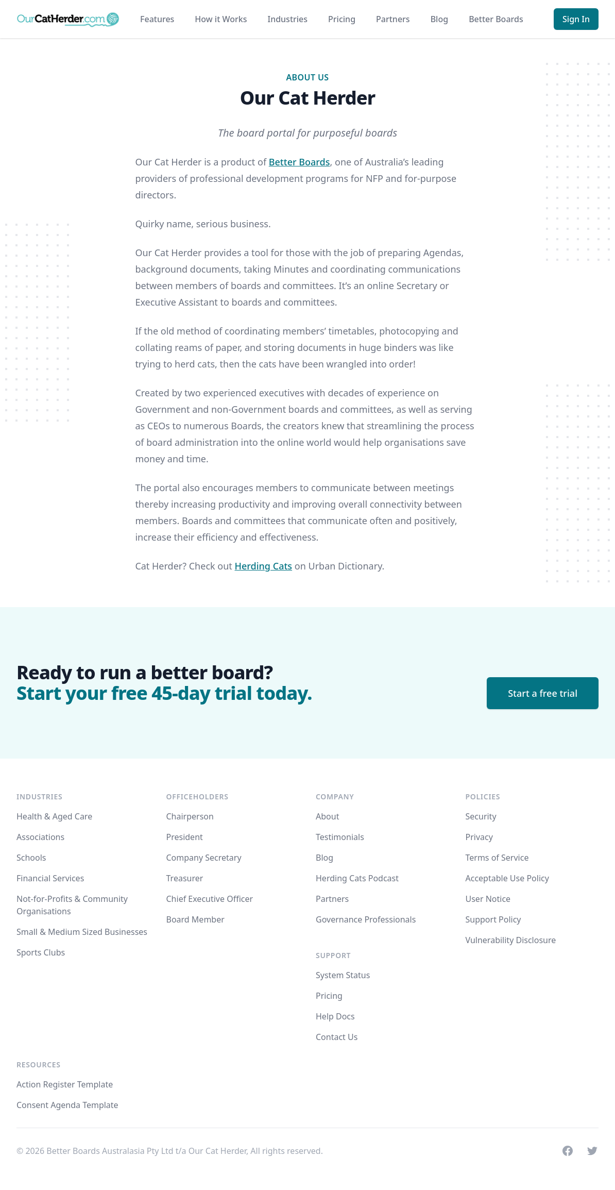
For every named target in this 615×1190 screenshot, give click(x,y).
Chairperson (190, 816)
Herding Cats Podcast (357, 878)
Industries (287, 19)
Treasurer (184, 878)
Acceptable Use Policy (507, 878)
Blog (439, 19)
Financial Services (50, 878)
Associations (40, 837)
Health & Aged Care (54, 816)
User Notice (488, 898)
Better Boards (496, 19)
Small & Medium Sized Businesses (81, 931)
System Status (343, 975)
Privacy (479, 837)
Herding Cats (264, 566)
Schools (31, 857)
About (327, 816)
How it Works (221, 19)
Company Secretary (204, 857)
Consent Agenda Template (67, 1105)
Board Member (195, 919)
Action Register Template (64, 1084)
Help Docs (335, 1016)
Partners (393, 19)
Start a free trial (542, 693)
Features (157, 19)
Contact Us (336, 1037)
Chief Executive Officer (209, 898)
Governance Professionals (366, 919)
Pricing (341, 19)
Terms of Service (497, 857)
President (184, 837)
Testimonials (340, 837)
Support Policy (493, 919)
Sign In (576, 19)
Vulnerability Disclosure (511, 940)
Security (481, 816)
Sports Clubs (40, 952)
